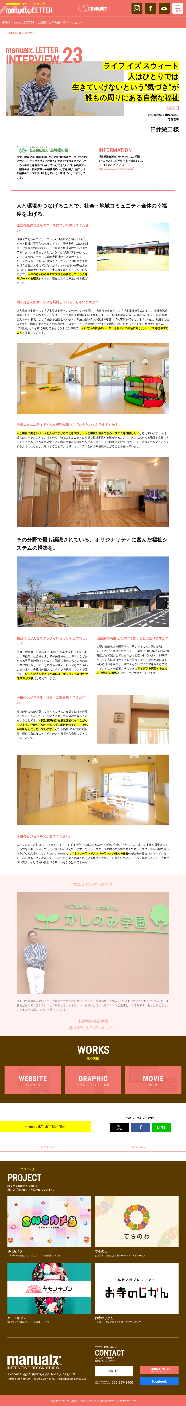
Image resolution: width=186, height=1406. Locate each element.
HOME (6, 22)
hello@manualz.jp (75, 1378)
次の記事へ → (140, 1147)
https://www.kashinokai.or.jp (116, 168)
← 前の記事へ (46, 1147)
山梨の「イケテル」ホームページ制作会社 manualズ (94, 1400)
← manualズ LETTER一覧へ (20, 32)
